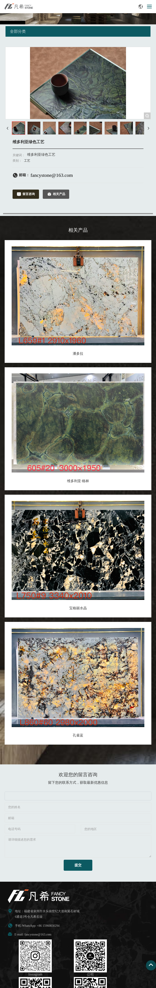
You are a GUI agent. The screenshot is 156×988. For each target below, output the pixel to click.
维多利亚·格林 (78, 481)
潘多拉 (78, 353)
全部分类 (18, 31)
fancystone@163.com (52, 175)
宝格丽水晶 (78, 608)
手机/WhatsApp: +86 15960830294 (37, 925)
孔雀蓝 (78, 735)
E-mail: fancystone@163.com (32, 934)
